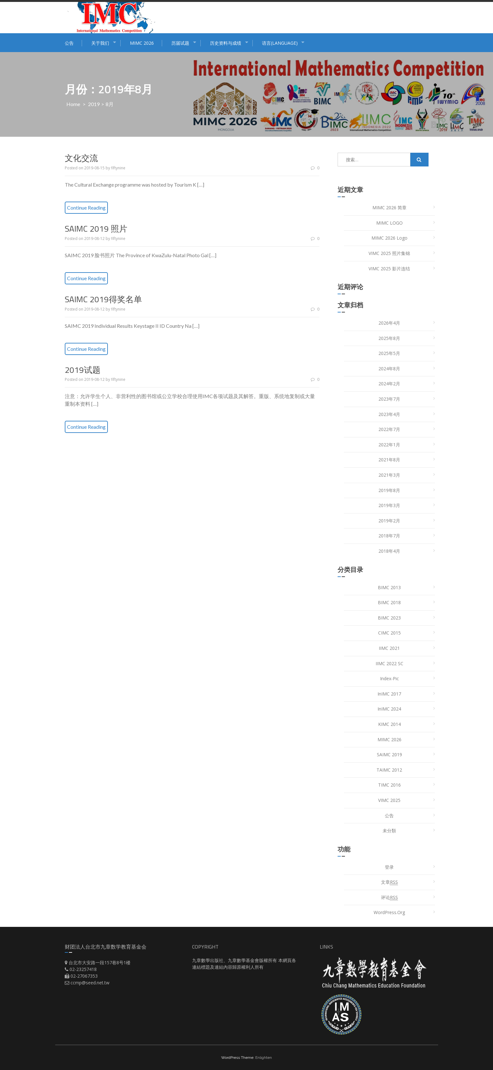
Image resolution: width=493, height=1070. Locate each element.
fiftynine (118, 168)
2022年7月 (389, 429)
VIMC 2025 (389, 800)
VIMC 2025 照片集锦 (389, 253)
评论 (389, 897)
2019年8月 (389, 490)
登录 (389, 867)
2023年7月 (389, 399)
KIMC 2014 (389, 724)
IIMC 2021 (389, 648)
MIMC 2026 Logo (389, 238)
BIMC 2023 (389, 618)
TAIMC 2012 (389, 770)
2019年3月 (389, 505)
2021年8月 (389, 460)
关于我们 (100, 43)
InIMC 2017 (389, 694)
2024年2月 (389, 384)
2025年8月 (389, 338)
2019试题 (83, 370)
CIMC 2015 (389, 633)
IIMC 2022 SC (389, 663)
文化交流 (81, 158)
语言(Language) (280, 43)
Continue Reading (86, 207)
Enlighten (263, 1057)
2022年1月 (389, 445)
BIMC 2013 (389, 587)
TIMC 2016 (389, 785)
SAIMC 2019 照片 (96, 228)
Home (73, 104)
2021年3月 (389, 475)
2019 (94, 104)
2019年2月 (389, 521)
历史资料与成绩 (225, 43)
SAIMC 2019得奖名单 (103, 299)
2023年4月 (389, 414)
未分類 (389, 831)
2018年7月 (389, 536)
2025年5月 (389, 353)
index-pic (389, 678)
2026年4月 (389, 323)
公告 (69, 43)
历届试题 (180, 43)
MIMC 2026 (142, 43)
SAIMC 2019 (389, 754)
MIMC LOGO (389, 223)
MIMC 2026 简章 (389, 207)
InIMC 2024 (389, 709)
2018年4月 (389, 551)
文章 (389, 882)
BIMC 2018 (389, 602)
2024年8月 (389, 369)
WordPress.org (389, 912)
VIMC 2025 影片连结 (389, 269)
